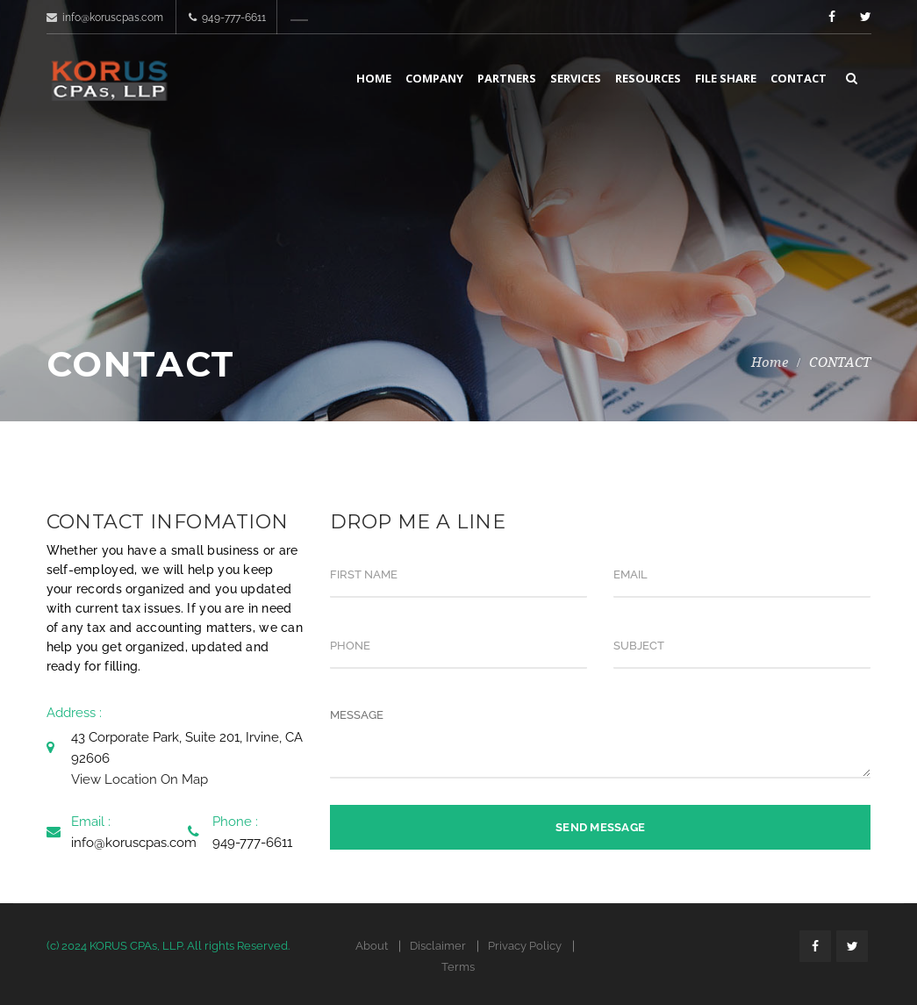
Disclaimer (438, 945)
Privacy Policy (525, 945)
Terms (458, 966)
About (371, 945)
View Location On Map (139, 779)
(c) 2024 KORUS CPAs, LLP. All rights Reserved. (168, 945)
